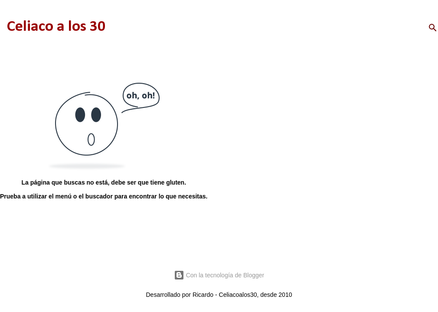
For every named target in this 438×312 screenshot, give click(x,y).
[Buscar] (433, 27)
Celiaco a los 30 (56, 27)
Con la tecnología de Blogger (219, 275)
